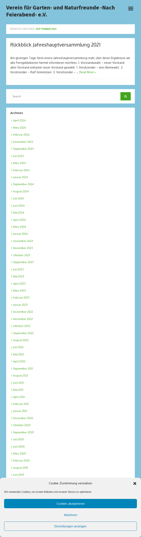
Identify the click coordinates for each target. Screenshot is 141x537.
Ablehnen (70, 515)
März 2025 (19, 163)
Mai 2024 (18, 212)
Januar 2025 (20, 177)
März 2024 (19, 226)
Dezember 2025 (23, 141)
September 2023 (23, 262)
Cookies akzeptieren (71, 504)
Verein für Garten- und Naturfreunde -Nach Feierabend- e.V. (60, 11)
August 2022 (21, 340)
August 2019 (20, 467)
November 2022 (23, 319)
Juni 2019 (18, 474)
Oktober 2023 (21, 255)
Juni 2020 (19, 446)
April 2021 (19, 397)
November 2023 (23, 248)
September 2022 (23, 333)
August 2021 (20, 375)
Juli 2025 (18, 156)
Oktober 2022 (21, 326)
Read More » (87, 72)
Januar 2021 (20, 411)
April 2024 (19, 219)
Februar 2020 (21, 460)
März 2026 (19, 127)
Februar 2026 (21, 134)
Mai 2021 (18, 389)
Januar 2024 (20, 233)
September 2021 (23, 368)
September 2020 (23, 432)
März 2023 (19, 290)
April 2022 (19, 361)
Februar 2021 (21, 404)
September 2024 (23, 184)
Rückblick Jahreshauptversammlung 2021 (55, 44)
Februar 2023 (21, 297)
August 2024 (21, 191)
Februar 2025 (21, 170)
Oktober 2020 (21, 425)
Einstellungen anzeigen (70, 526)
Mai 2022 (18, 354)
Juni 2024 (19, 205)
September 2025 (23, 148)
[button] (135, 483)
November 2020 (23, 418)
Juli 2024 (18, 198)
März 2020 (19, 453)
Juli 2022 (18, 347)
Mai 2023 (18, 276)
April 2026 (19, 120)
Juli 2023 (18, 269)
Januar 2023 (20, 304)
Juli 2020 (18, 439)
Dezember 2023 (23, 241)
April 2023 (19, 283)
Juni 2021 (18, 382)
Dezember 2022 (23, 311)
